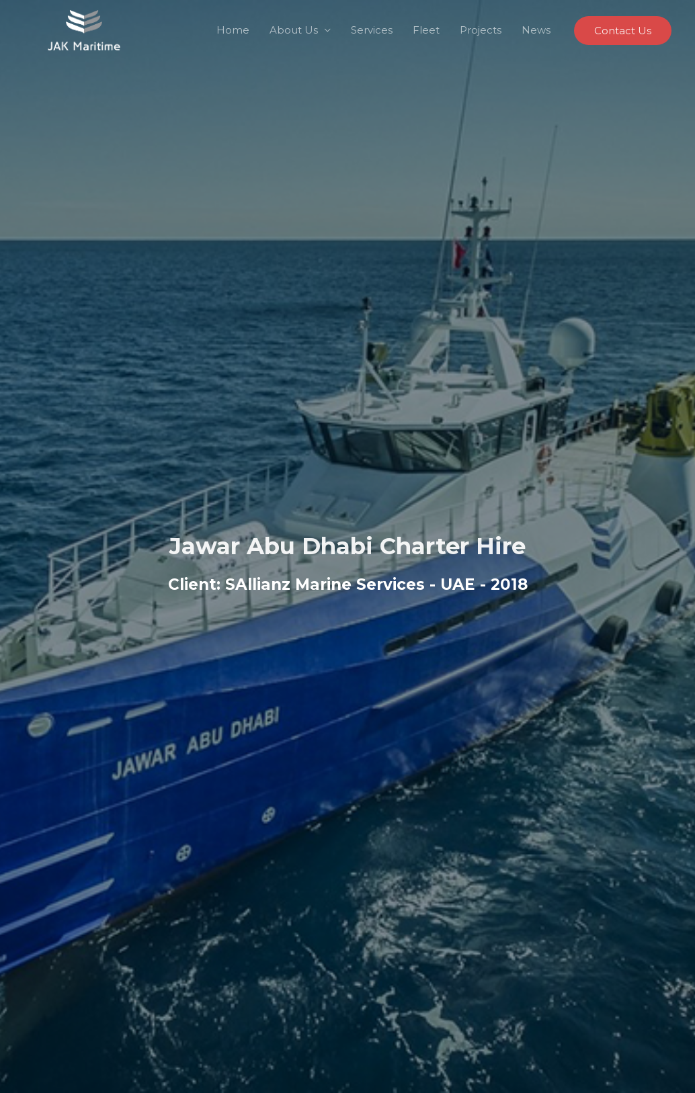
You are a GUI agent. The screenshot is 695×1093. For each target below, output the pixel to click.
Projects (480, 30)
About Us (294, 30)
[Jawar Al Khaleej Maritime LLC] (84, 29)
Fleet (426, 30)
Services (372, 30)
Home (232, 30)
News (536, 30)
